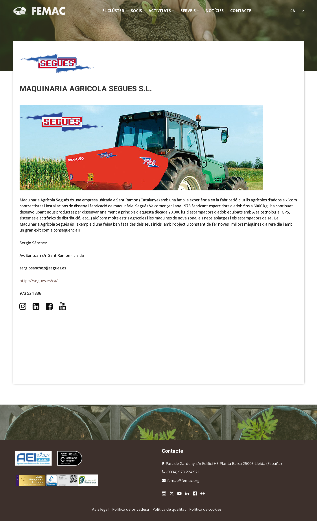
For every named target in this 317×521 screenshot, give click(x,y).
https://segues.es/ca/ (39, 280)
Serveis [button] (190, 10)
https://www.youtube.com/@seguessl (62, 306)
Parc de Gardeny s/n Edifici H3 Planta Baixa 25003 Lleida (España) (224, 463)
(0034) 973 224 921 (183, 471)
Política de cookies (205, 509)
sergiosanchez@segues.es (43, 268)
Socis (136, 10)
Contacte (240, 10)
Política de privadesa (130, 509)
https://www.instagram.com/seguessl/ (22, 306)
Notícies (214, 10)
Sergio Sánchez (33, 242)
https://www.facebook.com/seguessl (49, 306)
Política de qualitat (169, 509)
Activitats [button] (161, 10)
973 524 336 (30, 293)
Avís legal (100, 509)
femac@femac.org (183, 480)
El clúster (113, 10)
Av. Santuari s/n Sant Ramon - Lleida (52, 255)
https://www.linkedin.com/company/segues (36, 306)
